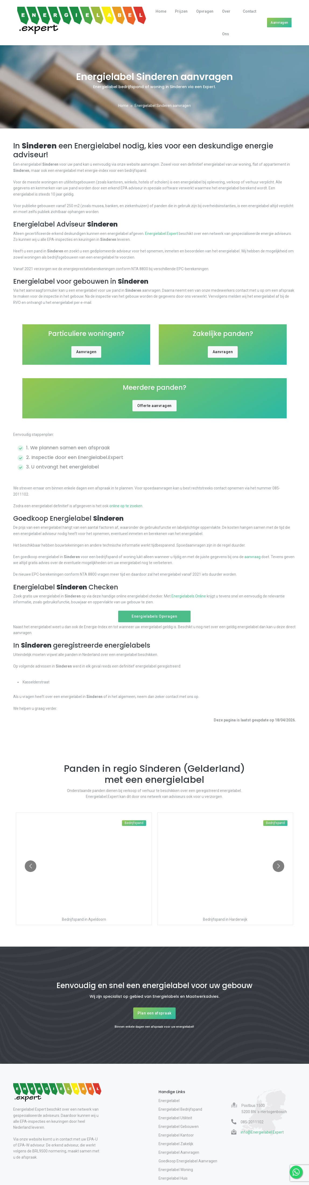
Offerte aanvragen (154, 406)
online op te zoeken (125, 506)
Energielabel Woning (176, 1169)
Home (161, 11)
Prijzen (181, 11)
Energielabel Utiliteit (175, 1118)
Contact (249, 11)
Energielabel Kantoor (176, 1135)
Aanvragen (279, 22)
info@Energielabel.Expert (262, 1132)
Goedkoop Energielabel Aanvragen (188, 1161)
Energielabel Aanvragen (179, 1152)
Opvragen (204, 11)
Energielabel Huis (173, 1178)
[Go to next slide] (278, 866)
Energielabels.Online (189, 596)
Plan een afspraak (154, 1013)
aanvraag (252, 557)
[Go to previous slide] (30, 866)
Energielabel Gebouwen (179, 1126)
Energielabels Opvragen (154, 616)
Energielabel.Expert (161, 233)
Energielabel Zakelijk (176, 1144)
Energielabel (169, 1101)
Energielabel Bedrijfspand (180, 1109)
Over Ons (226, 22)
